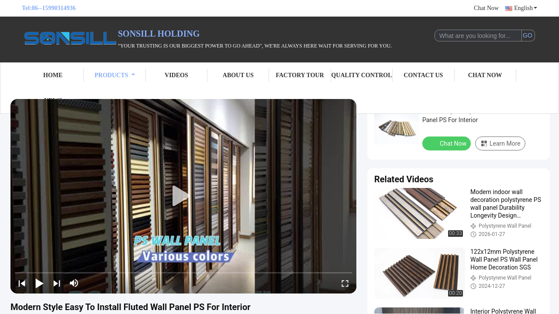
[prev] (22, 283)
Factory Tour (300, 75)
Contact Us (423, 75)
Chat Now (486, 8)
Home (52, 75)
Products (115, 75)
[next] (57, 283)
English (525, 8)
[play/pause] (39, 283)
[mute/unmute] (74, 283)
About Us (238, 75)
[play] (183, 196)
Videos (176, 75)
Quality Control (361, 75)
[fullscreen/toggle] (345, 283)
